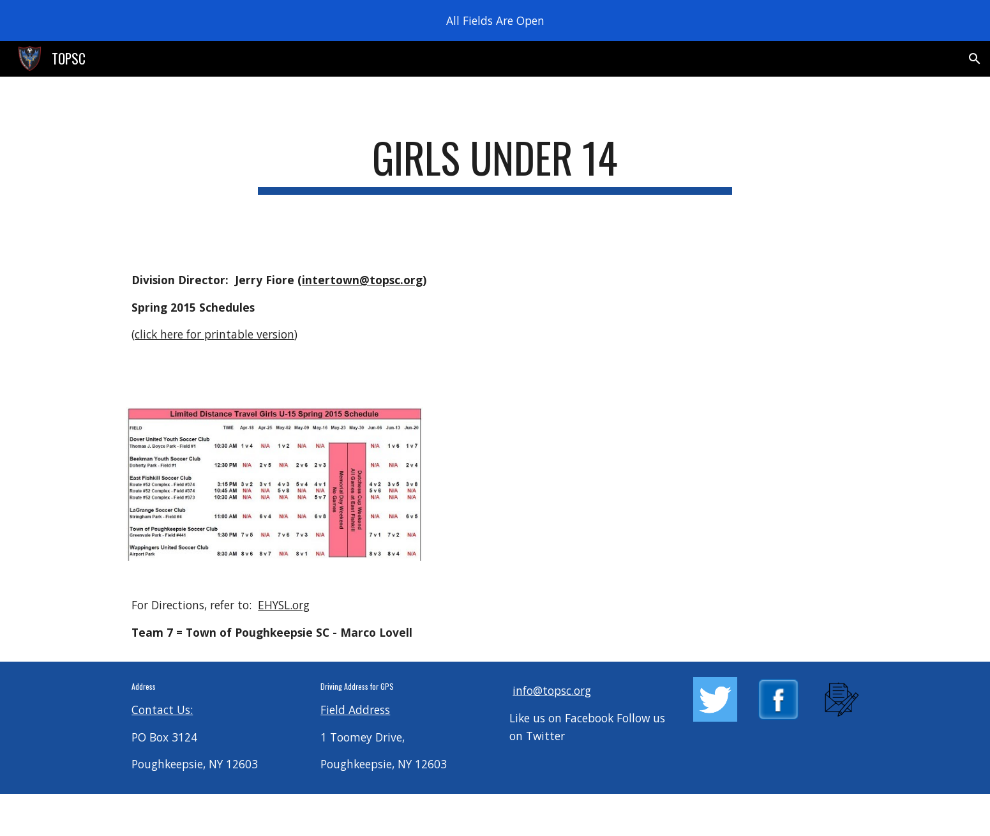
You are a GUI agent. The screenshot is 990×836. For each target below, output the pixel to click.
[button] (974, 58)
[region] (495, 20)
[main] (495, 164)
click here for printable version (214, 334)
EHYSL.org (284, 604)
